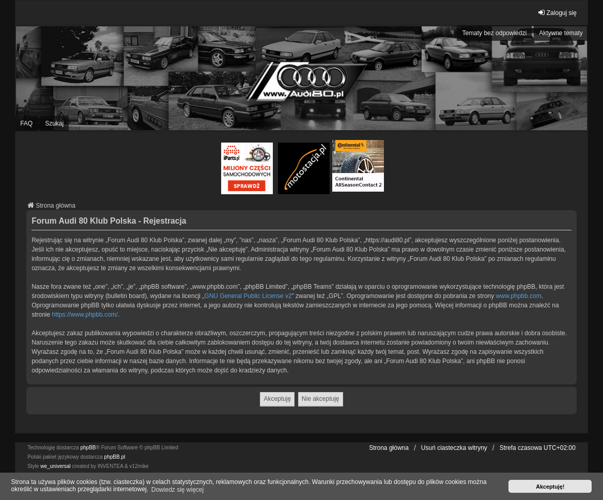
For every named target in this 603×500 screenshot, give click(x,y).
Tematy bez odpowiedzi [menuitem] (494, 33)
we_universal (55, 466)
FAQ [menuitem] (26, 123)
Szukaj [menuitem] (54, 123)
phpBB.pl (115, 457)
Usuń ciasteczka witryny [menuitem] (454, 447)
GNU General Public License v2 (247, 296)
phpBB (88, 447)
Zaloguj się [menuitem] (557, 13)
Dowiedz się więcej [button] (177, 489)
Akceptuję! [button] (550, 486)
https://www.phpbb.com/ (85, 314)
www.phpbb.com (519, 296)
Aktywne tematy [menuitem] (561, 33)
